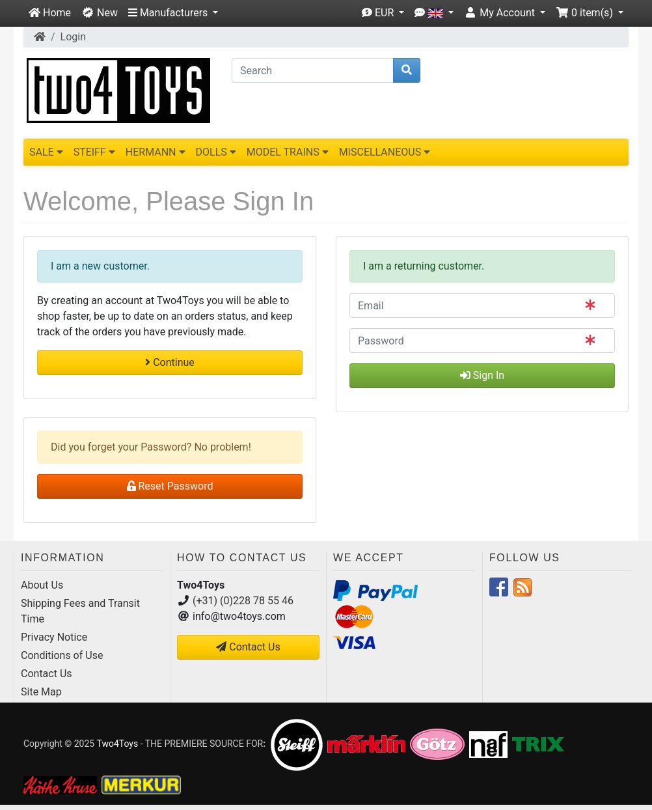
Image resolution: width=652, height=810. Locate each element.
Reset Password (170, 486)
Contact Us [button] (248, 647)
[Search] (313, 70)
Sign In (482, 375)
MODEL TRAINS (288, 152)
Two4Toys (117, 743)
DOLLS (216, 152)
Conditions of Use (62, 655)
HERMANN (155, 152)
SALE (46, 152)
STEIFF (94, 152)
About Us (42, 585)
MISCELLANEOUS (385, 152)
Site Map (41, 692)
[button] (173, 13)
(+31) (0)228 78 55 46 (243, 600)
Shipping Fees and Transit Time (80, 611)
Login (73, 37)
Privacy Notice (54, 637)
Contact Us (46, 673)
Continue (170, 362)
